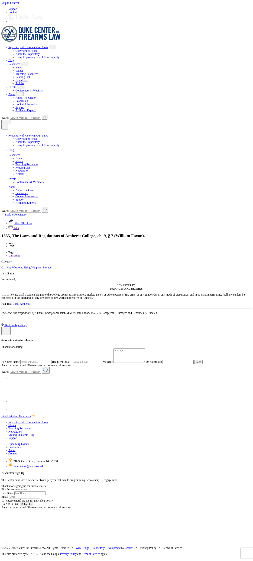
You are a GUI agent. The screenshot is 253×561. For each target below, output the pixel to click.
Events (12, 86)
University (14, 255)
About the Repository (27, 53)
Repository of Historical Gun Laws (28, 47)
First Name (7, 491)
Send (202, 364)
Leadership (21, 100)
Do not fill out (157, 364)
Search (5, 117)
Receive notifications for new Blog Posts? (27, 503)
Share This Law (20, 223)
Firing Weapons (33, 267)
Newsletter (21, 80)
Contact (12, 12)
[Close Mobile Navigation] (4, 126)
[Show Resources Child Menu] (24, 64)
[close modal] (6, 331)
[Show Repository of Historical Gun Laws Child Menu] (52, 47)
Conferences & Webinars (29, 90)
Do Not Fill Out (10, 506)
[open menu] (6, 122)
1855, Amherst (21, 303)
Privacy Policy (68, 556)
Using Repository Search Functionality (37, 57)
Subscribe (26, 506)
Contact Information (26, 104)
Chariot (129, 550)
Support (12, 8)
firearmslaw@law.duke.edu (26, 468)
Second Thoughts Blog (21, 437)
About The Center (25, 97)
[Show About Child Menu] (20, 94)
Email (4, 499)
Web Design (82, 550)
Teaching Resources (26, 73)
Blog (11, 60)
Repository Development (106, 550)
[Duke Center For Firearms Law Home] (31, 40)
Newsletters (15, 434)
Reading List (22, 76)
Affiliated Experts (25, 110)
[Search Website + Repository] (44, 117)
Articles (19, 83)
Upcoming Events (18, 446)
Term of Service (91, 556)
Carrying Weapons (12, 267)
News (18, 67)
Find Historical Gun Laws (18, 418)
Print (13, 228)
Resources (14, 63)
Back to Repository (14, 214)
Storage (47, 267)
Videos (19, 70)
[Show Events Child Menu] (20, 87)
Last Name (7, 495)
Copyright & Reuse (26, 50)
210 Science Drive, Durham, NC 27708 (33, 463)
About (11, 94)
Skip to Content (10, 2)
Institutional (8, 279)
